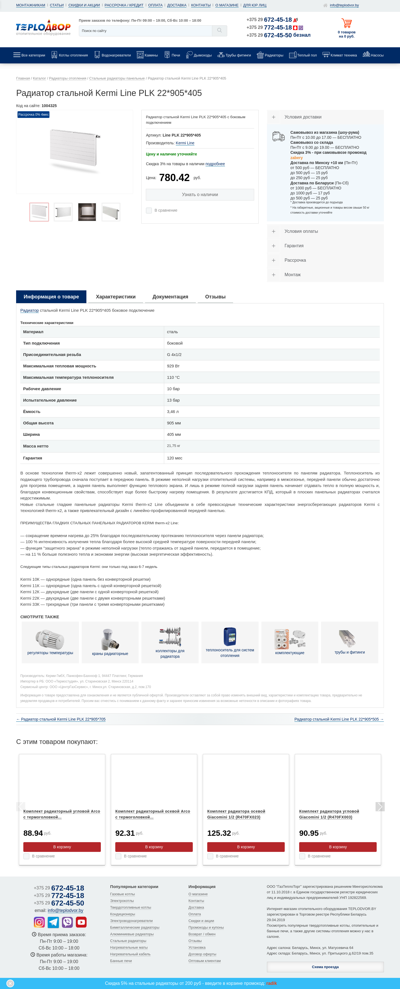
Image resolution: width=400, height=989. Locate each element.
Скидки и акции (84, 5)
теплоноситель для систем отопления (230, 642)
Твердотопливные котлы (130, 907)
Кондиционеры (122, 914)
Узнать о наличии (200, 194)
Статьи (57, 5)
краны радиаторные (110, 642)
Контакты (201, 5)
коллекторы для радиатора (170, 642)
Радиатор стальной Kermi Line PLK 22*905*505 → (339, 719)
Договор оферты (202, 954)
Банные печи (121, 961)
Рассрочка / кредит (124, 5)
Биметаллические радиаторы (134, 927)
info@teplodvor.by (344, 5)
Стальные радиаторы (128, 941)
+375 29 (269, 19)
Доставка (176, 5)
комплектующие (290, 642)
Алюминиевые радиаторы (132, 934)
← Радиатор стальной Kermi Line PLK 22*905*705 (61, 719)
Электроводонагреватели (131, 921)
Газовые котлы (122, 894)
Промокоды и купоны (206, 927)
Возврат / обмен (202, 934)
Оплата (155, 5)
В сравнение (165, 210)
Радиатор (29, 310)
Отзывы (195, 941)
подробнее (215, 164)
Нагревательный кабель (130, 954)
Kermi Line (185, 143)
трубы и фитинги (349, 642)
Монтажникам (30, 5)
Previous (20, 807)
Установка (197, 947)
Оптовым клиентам (205, 961)
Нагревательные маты (129, 947)
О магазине (226, 5)
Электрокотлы (122, 901)
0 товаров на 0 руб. (346, 34)
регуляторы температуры (50, 642)
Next (380, 807)
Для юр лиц (254, 5)
